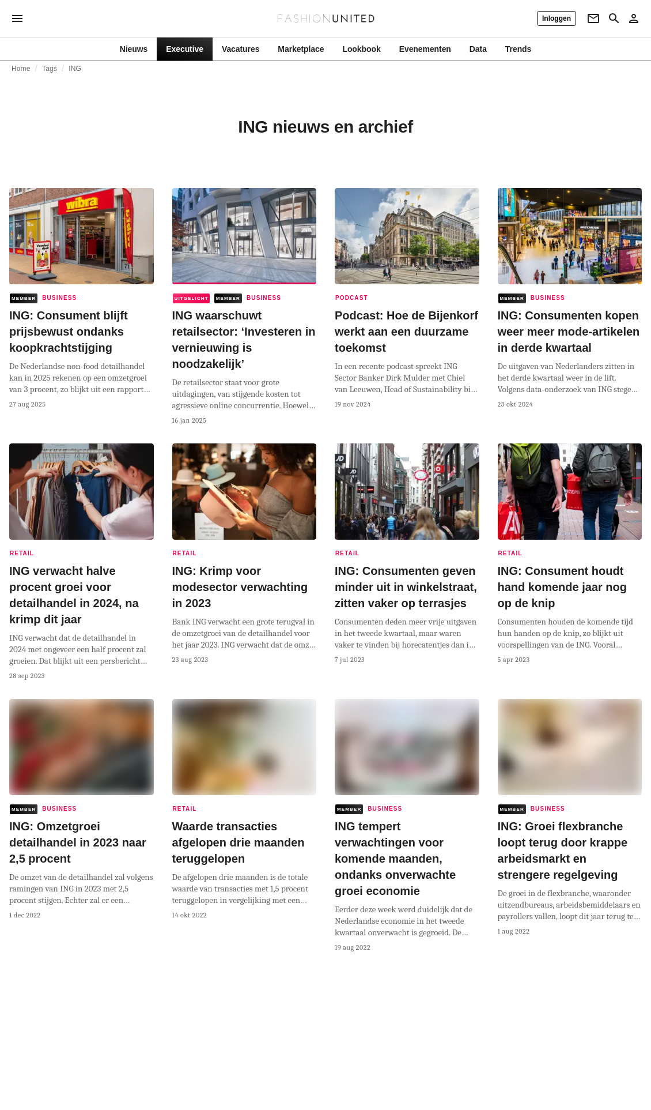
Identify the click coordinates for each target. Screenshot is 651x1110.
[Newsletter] (593, 18)
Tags (49, 69)
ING (75, 69)
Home (21, 69)
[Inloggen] (556, 18)
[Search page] (614, 18)
